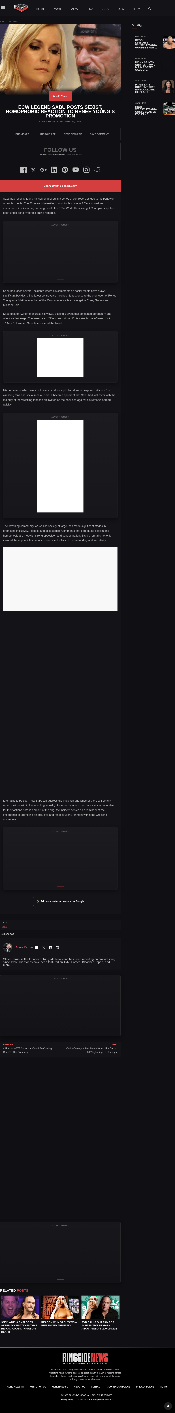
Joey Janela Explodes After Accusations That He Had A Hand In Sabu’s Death (19, 1327)
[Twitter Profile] (43, 948)
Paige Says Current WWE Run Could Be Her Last (145, 88)
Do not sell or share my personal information (96, 1399)
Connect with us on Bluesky (60, 186)
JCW (121, 8)
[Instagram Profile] (57, 947)
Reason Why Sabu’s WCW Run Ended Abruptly (59, 1324)
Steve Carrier (47, 122)
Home (40, 8)
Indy (137, 8)
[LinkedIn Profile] (50, 947)
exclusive (72, 1376)
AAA (105, 8)
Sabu (4, 927)
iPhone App (22, 134)
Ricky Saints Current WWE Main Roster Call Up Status (145, 67)
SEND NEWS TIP (73, 134)
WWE (58, 8)
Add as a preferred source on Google (60, 901)
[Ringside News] (85, 1365)
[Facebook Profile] (36, 947)
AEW (74, 8)
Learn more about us (89, 1379)
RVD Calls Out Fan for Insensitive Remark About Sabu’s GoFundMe (99, 1325)
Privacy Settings (68, 1399)
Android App (47, 134)
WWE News (13, 21)
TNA (90, 8)
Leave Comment (98, 134)
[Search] (148, 8)
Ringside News (76, 1369)
